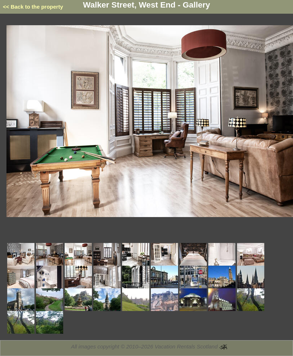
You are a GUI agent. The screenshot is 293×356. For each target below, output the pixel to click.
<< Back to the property (33, 7)
